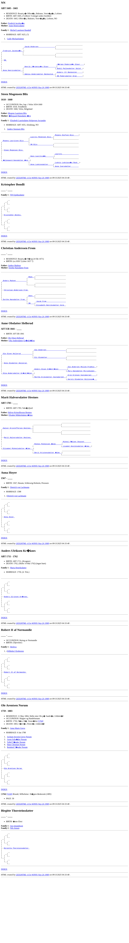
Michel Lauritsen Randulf (20, 30)
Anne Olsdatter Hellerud (15, 390)
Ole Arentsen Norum (13, 824)
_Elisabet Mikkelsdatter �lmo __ (18, 481)
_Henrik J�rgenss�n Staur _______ (40, 70)
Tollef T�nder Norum (16, 794)
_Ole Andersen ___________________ (49, 374)
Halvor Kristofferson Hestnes (20, 441)
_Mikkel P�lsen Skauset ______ (76, 474)
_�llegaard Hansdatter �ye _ (16, 170)
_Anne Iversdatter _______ (66, 177)
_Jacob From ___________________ (50, 324)
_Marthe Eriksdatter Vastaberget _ (49, 405)
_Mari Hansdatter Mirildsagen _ (81, 399)
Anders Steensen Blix (16, 134)
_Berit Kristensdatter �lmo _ (47, 485)
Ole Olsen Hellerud (16, 361)
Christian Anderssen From (16, 310)
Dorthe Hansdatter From (18, 285)
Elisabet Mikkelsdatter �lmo (21, 444)
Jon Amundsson (16, 884)
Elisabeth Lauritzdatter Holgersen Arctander (28, 126)
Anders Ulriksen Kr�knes (16, 639)
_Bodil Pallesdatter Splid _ (69, 72)
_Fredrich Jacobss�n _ (13, 52)
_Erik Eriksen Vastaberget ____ (81, 403)
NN (5, 63)
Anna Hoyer (9, 553)
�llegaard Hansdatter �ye (20, 121)
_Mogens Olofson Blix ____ (66, 140)
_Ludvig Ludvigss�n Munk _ (67, 172)
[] (3, 852)
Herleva (13, 692)
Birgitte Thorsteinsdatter (16, 910)
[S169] (9, 852)
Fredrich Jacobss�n (16, 23)
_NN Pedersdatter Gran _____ (69, 81)
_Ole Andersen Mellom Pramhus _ (81, 394)
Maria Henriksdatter (18, 607)
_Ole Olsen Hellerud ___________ (17, 378)
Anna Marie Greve (17, 780)
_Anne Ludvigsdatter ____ (41, 174)
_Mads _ (31, 294)
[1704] (40, 773)
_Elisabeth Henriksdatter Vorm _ (50, 328)
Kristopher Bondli (13, 229)
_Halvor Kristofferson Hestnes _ (17, 458)
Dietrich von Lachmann (19, 520)
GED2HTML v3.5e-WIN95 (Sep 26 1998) (32, 93)
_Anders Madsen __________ (14, 299)
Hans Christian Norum (16, 797)
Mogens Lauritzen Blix (17, 118)
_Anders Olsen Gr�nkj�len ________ (50, 396)
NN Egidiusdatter (17, 205)
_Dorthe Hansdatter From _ (14, 321)
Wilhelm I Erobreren (15, 697)
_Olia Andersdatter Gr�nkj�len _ (18, 401)
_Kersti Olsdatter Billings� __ (82, 408)
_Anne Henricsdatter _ (12, 74)
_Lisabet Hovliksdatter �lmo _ (76, 478)
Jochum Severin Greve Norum (19, 789)
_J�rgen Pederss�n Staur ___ (70, 67)
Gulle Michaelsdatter (15, 39)
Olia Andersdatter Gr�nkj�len (22, 364)
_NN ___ (31, 326)
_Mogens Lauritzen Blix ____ (15, 147)
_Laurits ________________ (66, 163)
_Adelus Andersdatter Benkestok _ (39, 79)
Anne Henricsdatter (16, 26)
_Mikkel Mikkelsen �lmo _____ (47, 476)
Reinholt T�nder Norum (17, 799)
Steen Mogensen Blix (14, 159)
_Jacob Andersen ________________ (39, 47)
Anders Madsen (14, 282)
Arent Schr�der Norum (17, 791)
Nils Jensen (14, 886)
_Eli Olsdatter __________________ (49, 383)
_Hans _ (31, 317)
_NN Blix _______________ (41, 152)
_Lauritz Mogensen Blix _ (41, 143)
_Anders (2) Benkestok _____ (69, 76)
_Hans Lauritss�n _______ (41, 165)
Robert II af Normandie (15, 721)
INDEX (4, 87)
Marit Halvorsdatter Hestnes (17, 469)
